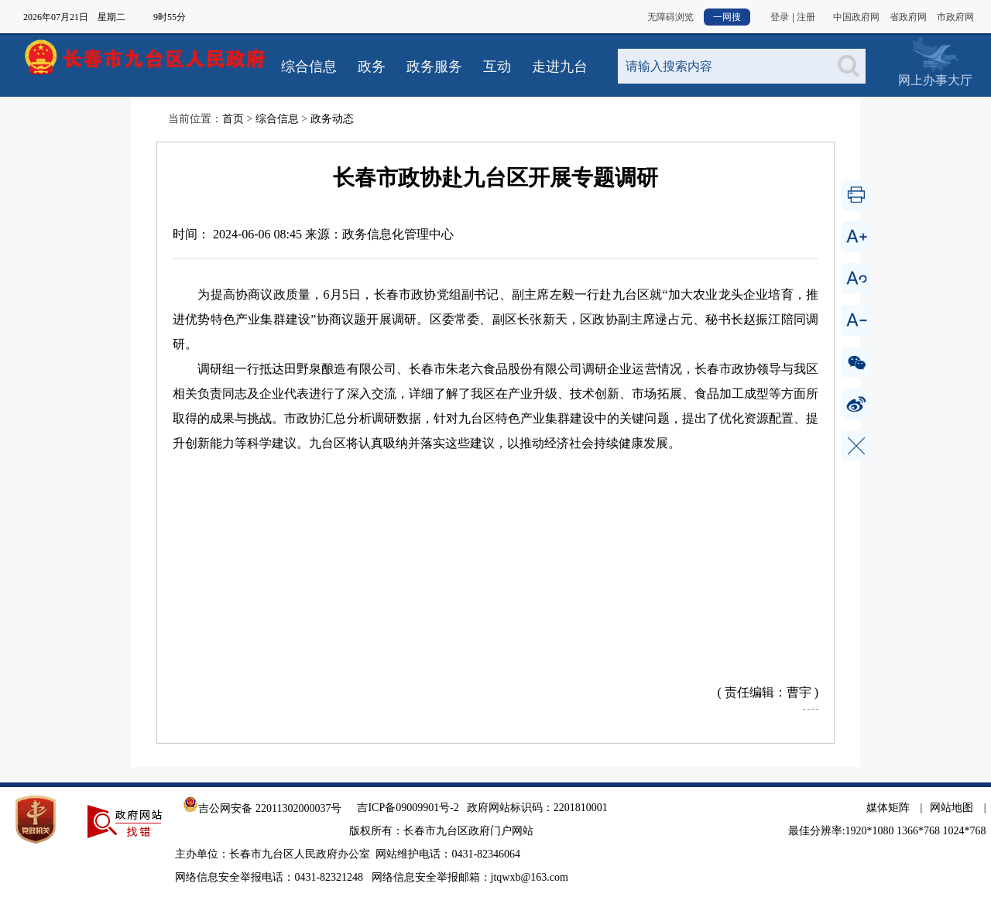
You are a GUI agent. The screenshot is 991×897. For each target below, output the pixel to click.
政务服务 (434, 67)
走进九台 (560, 67)
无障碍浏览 (670, 17)
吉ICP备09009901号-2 (407, 807)
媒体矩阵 (888, 807)
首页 (233, 119)
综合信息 (309, 67)
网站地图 (951, 807)
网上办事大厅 (935, 54)
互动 (497, 67)
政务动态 (332, 119)
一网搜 (727, 17)
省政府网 (908, 17)
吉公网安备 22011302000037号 (262, 808)
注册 (806, 17)
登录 (779, 17)
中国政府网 (856, 17)
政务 (372, 67)
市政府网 (955, 17)
